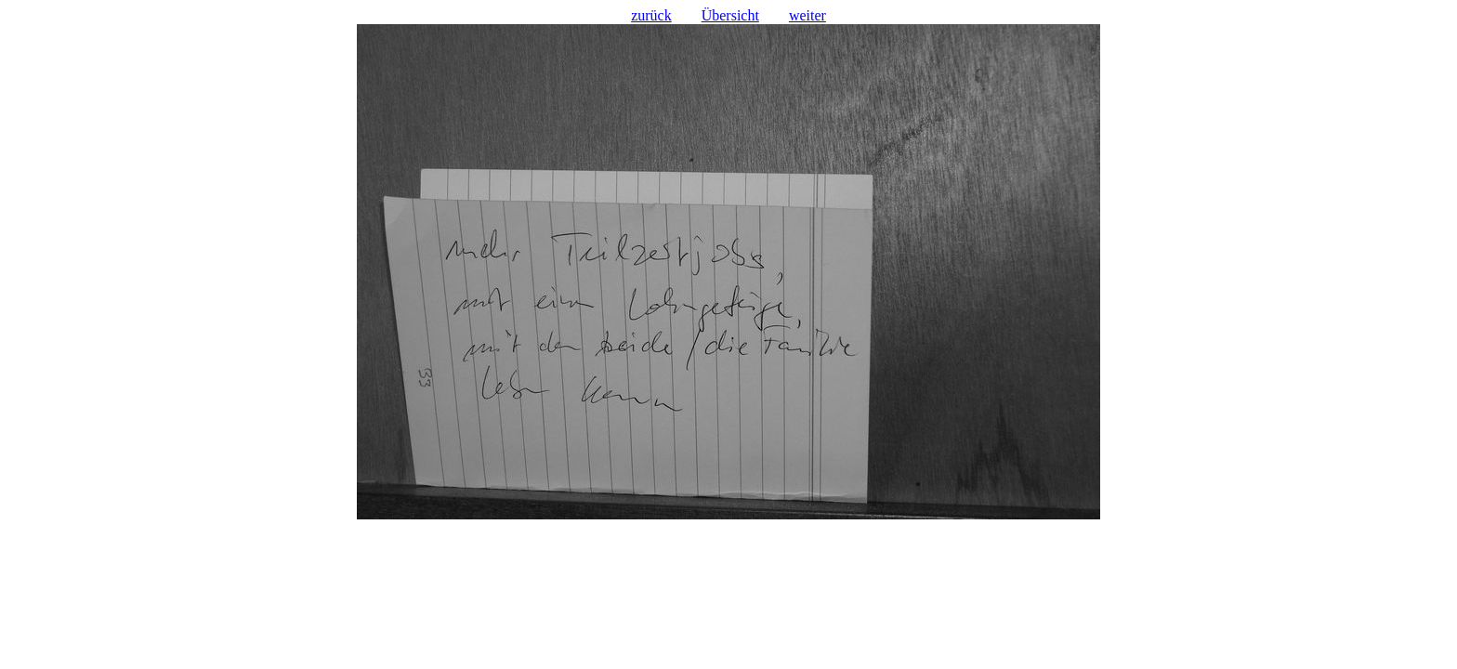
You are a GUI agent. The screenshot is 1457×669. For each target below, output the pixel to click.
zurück (651, 15)
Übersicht (730, 15)
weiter (807, 15)
